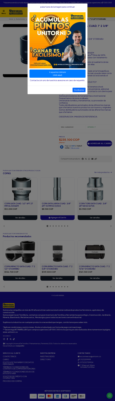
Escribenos (79, 90)
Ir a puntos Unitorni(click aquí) (57, 73)
